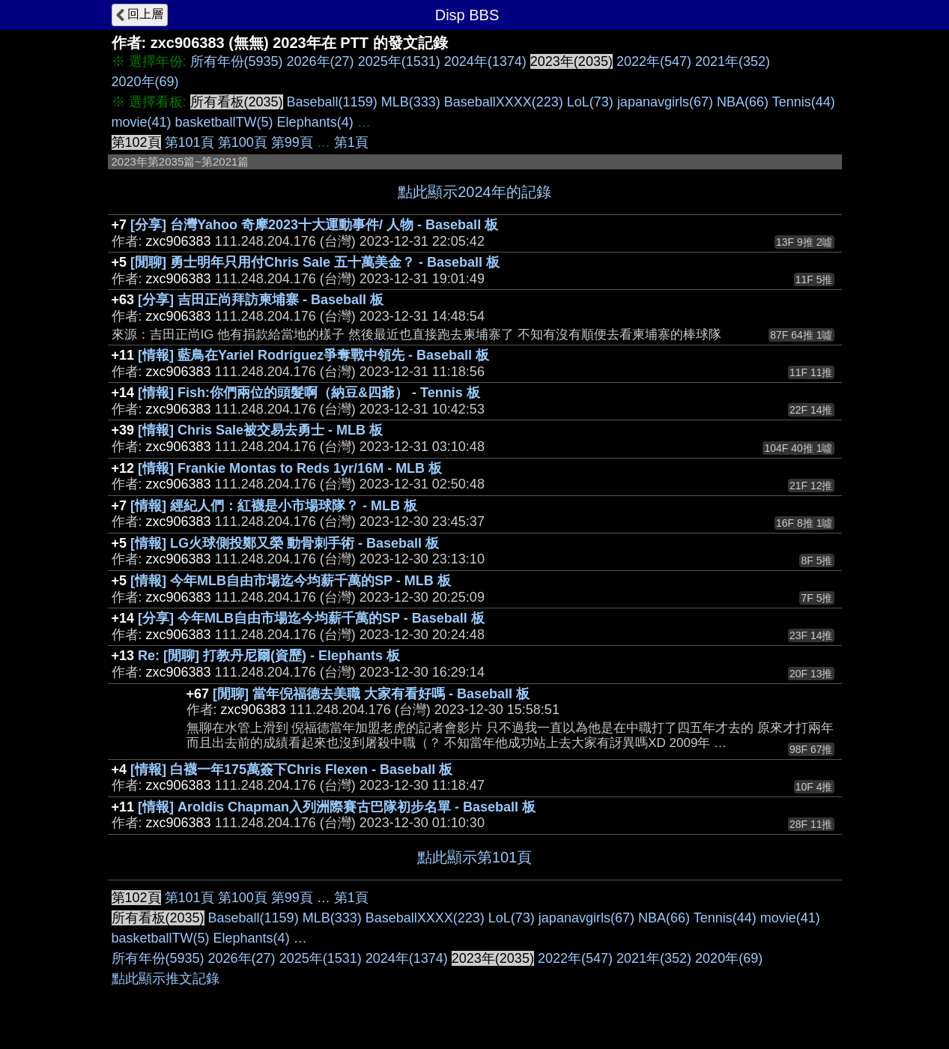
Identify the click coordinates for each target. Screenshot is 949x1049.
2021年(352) (732, 61)
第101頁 (189, 142)
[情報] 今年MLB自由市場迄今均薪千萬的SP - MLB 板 (290, 580)
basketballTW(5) (224, 122)
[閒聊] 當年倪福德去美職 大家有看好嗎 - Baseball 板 (371, 693)
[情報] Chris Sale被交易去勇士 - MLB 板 (260, 430)
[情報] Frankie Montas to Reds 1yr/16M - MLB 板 (290, 468)
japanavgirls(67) (665, 101)
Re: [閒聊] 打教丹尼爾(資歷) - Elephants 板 (269, 655)
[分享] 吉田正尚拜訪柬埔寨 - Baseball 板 (260, 299)
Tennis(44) (803, 101)
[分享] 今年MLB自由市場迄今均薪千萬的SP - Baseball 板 (311, 618)
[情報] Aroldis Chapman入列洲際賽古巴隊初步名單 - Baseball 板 (337, 806)
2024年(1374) (485, 61)
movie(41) (142, 122)
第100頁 (242, 142)
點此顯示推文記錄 (165, 978)
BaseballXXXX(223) (503, 101)
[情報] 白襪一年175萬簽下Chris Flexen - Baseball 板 (291, 769)
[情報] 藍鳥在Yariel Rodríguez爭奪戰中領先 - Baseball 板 (313, 355)
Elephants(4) (315, 122)
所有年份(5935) (236, 61)
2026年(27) (320, 61)
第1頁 (351, 142)
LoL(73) (590, 101)
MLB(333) (410, 101)
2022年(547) (653, 61)
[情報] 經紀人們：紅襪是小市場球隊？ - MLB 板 (273, 505)
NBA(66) (742, 101)
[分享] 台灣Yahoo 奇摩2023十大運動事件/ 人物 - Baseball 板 (314, 224)
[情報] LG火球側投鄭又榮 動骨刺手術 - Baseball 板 (284, 543)
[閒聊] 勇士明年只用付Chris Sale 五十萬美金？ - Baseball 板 (315, 262)
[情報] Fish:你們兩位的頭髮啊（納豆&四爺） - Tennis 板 (309, 392)
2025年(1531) (399, 61)
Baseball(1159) (332, 101)
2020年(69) (145, 81)
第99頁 (292, 142)
